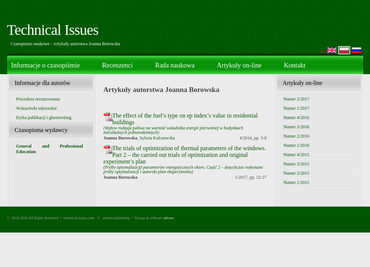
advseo (169, 218)
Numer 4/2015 (297, 154)
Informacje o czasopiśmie (45, 65)
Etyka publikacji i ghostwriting (44, 117)
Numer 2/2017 (297, 99)
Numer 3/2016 (297, 126)
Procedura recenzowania (38, 99)
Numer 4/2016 (297, 117)
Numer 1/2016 (297, 145)
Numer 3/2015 (297, 164)
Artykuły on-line (239, 65)
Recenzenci (117, 65)
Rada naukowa (174, 65)
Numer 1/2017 (297, 108)
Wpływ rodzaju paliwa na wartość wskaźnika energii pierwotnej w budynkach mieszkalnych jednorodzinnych (173, 130)
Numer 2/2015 (297, 173)
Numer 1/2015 (297, 182)
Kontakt (294, 65)
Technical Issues (53, 30)
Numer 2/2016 (297, 136)
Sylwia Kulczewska (157, 138)
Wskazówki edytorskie (36, 108)
